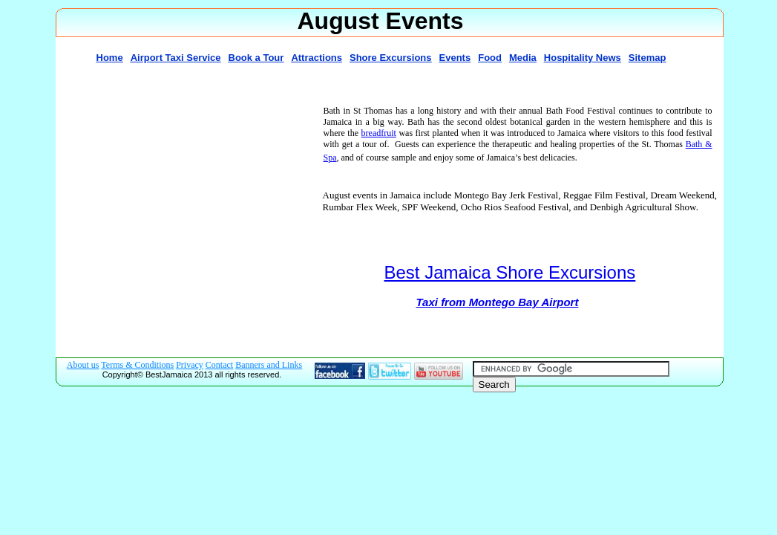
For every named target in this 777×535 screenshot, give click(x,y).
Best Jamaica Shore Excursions (510, 272)
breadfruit (378, 133)
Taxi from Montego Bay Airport (497, 302)
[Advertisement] (185, 211)
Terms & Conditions (137, 365)
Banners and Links (268, 365)
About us (83, 365)
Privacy (189, 365)
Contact (219, 365)
